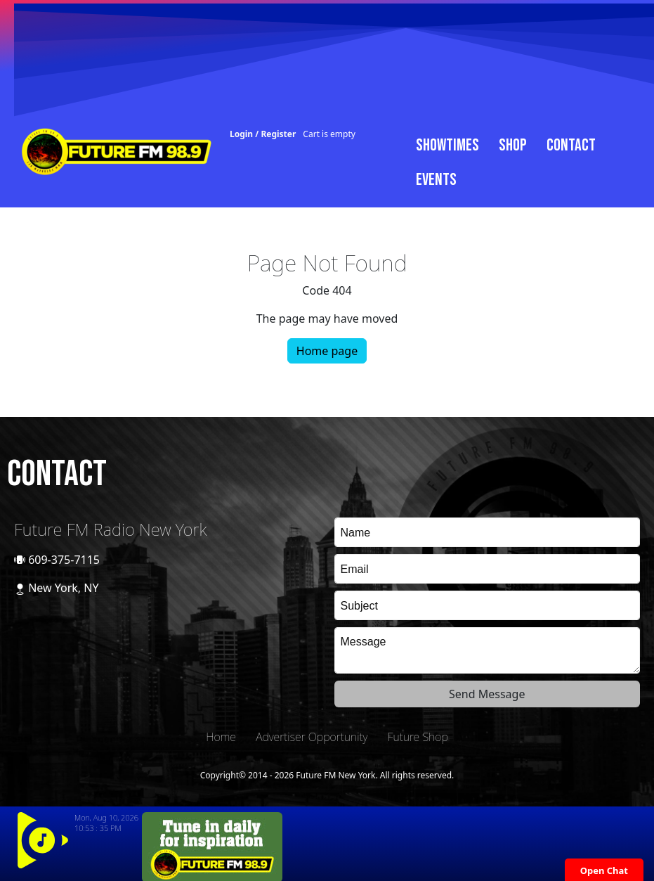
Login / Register (263, 134)
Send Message (487, 694)
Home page (327, 351)
